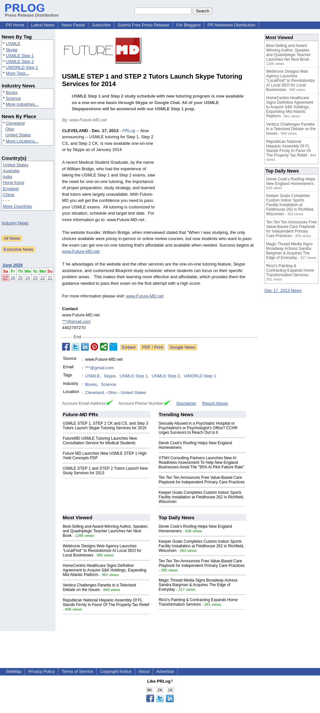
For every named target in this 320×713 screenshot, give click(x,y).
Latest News (43, 25)
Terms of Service (77, 671)
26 (12, 277)
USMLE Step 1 (20, 55)
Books (12, 92)
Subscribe (101, 25)
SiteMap (14, 671)
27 (5, 277)
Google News (182, 347)
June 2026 (12, 265)
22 (42, 277)
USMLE (13, 43)
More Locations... (22, 141)
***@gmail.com (76, 321)
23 (35, 277)
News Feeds (73, 25)
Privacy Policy (41, 671)
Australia (11, 170)
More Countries (17, 206)
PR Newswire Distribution (231, 25)
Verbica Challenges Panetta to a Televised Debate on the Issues (99, 587)
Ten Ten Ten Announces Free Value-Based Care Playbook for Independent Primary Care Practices (202, 479)
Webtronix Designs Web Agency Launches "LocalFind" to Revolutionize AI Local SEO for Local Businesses (102, 550)
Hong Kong (13, 182)
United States (18, 134)
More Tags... (17, 73)
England (11, 188)
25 (20, 277)
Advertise (165, 671)
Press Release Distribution (32, 13)
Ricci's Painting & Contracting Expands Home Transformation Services (198, 602)
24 (27, 277)
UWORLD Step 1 (22, 67)
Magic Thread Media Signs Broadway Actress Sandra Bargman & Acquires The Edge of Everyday (198, 585)
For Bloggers (188, 25)
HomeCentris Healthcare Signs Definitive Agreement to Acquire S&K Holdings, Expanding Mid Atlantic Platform (104, 570)
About (144, 671)
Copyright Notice (115, 671)
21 (50, 277)
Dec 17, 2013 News (282, 290)
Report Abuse (215, 403)
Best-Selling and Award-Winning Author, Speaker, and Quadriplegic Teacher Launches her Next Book (106, 531)
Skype (12, 49)
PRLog (128, 130)
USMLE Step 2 (20, 61)
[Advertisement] (209, 175)
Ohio (9, 129)
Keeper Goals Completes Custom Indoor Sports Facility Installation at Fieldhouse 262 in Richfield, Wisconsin (201, 497)
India (7, 176)
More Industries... (22, 104)
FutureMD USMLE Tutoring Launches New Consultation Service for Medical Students (100, 440)
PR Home (15, 25)
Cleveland (15, 123)
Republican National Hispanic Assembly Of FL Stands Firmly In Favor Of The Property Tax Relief (106, 602)
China (8, 194)
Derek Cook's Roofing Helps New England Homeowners (290, 181)
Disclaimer (186, 403)
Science (13, 98)
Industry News (15, 222)
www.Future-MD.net (81, 251)
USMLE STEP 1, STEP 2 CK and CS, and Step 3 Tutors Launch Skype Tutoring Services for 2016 (105, 425)
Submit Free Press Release (143, 25)
